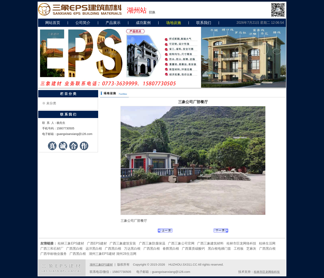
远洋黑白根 (94, 248)
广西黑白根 (74, 248)
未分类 (51, 103)
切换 (152, 12)
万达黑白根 (132, 248)
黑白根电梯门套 (219, 248)
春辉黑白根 (171, 248)
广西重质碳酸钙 (193, 248)
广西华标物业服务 (53, 253)
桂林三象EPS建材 (71, 243)
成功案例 (143, 23)
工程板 (239, 248)
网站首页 (52, 23)
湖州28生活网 (126, 253)
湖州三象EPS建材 (102, 253)
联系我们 (203, 23)
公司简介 (82, 23)
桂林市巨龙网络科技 (241, 243)
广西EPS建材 (97, 243)
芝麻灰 (251, 248)
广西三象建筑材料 (210, 243)
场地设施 (173, 23)
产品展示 (113, 23)
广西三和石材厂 (51, 248)
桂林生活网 (267, 243)
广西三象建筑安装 (123, 243)
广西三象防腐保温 (152, 243)
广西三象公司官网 (181, 243)
